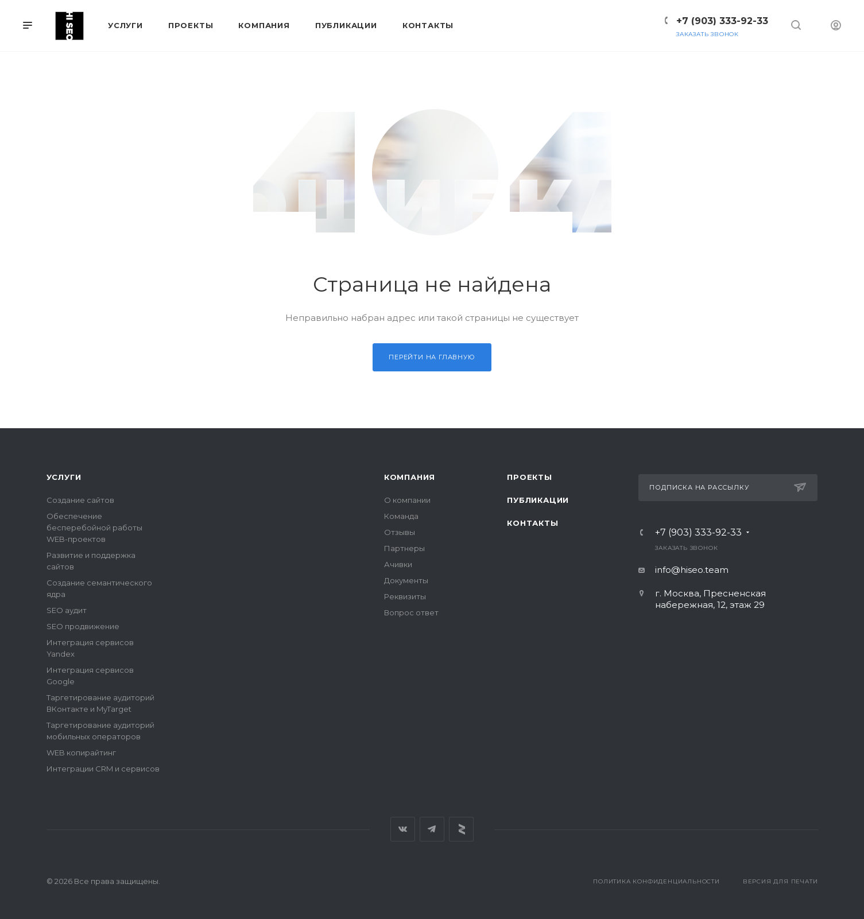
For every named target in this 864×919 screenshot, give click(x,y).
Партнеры (404, 548)
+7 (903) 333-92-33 (722, 20)
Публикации (538, 500)
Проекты (529, 477)
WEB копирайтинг (81, 752)
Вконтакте (402, 829)
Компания (409, 477)
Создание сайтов (80, 500)
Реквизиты (405, 596)
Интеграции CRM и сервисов (103, 768)
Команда (401, 516)
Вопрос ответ (411, 612)
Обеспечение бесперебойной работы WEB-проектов (94, 527)
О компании (407, 500)
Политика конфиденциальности (656, 881)
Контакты (532, 523)
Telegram (432, 829)
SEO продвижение (83, 626)
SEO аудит (67, 610)
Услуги (64, 477)
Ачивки (398, 564)
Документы (406, 580)
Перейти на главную (432, 357)
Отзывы (399, 532)
